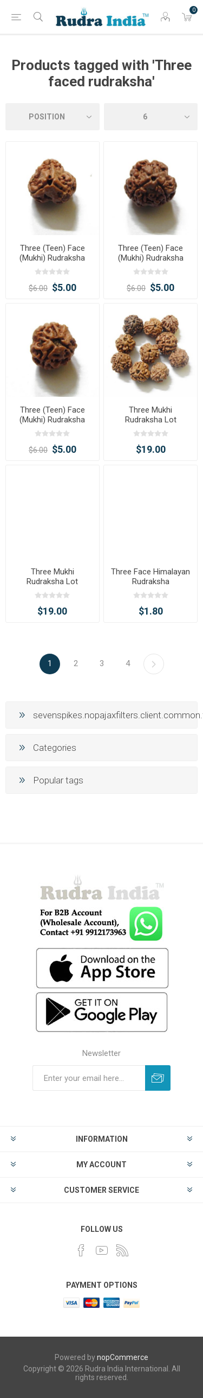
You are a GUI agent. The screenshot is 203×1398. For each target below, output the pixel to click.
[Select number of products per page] (151, 116)
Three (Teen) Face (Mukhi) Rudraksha (52, 253)
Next (153, 664)
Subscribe (158, 1078)
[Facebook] (81, 1250)
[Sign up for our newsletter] (88, 1078)
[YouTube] (101, 1250)
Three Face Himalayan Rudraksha (150, 576)
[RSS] (122, 1250)
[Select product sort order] (52, 116)
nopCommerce (122, 1357)
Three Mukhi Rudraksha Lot (150, 415)
